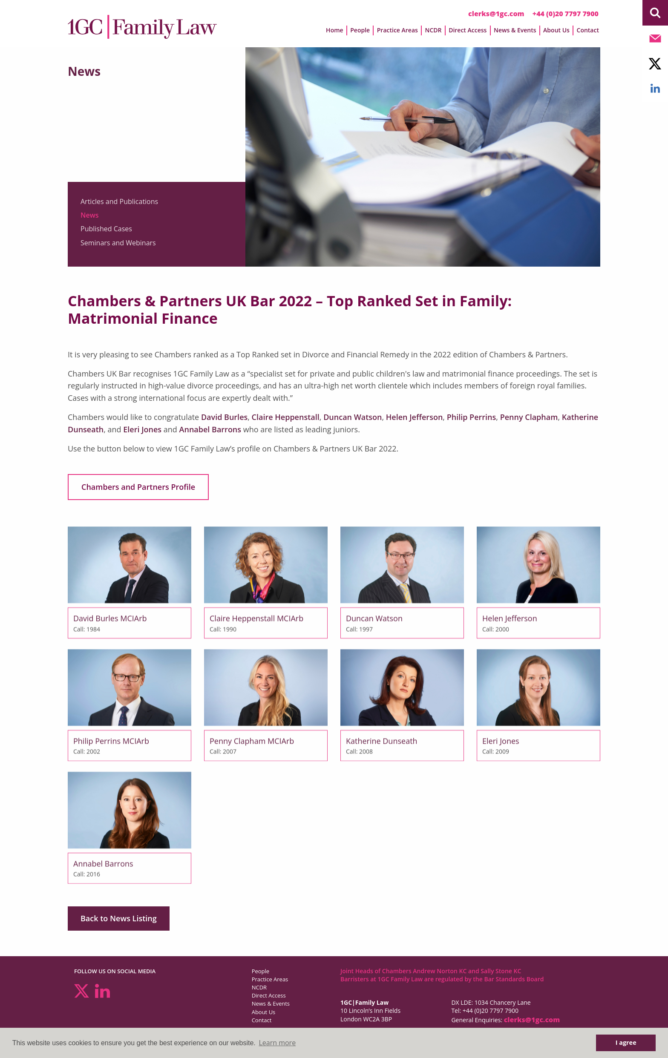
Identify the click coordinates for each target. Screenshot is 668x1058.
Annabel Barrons (210, 429)
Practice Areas (397, 30)
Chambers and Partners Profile (138, 487)
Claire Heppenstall (286, 417)
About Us (556, 30)
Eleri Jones (142, 429)
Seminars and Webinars (118, 242)
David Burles (224, 417)
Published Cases (106, 228)
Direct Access (468, 30)
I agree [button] (626, 1042)
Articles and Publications (119, 201)
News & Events (515, 30)
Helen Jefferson (414, 417)
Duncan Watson (352, 417)
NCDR (433, 30)
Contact (588, 30)
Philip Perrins (471, 417)
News (90, 215)
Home (334, 30)
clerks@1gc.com (496, 13)
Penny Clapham (529, 417)
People (360, 30)
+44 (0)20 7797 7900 (566, 13)
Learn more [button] (277, 1042)
